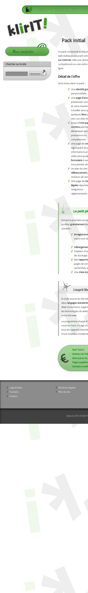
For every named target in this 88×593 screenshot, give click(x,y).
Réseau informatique (65, 10)
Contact (13, 396)
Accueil (42, 10)
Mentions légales (67, 387)
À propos (14, 391)
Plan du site (64, 391)
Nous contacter (23, 51)
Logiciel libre (15, 387)
